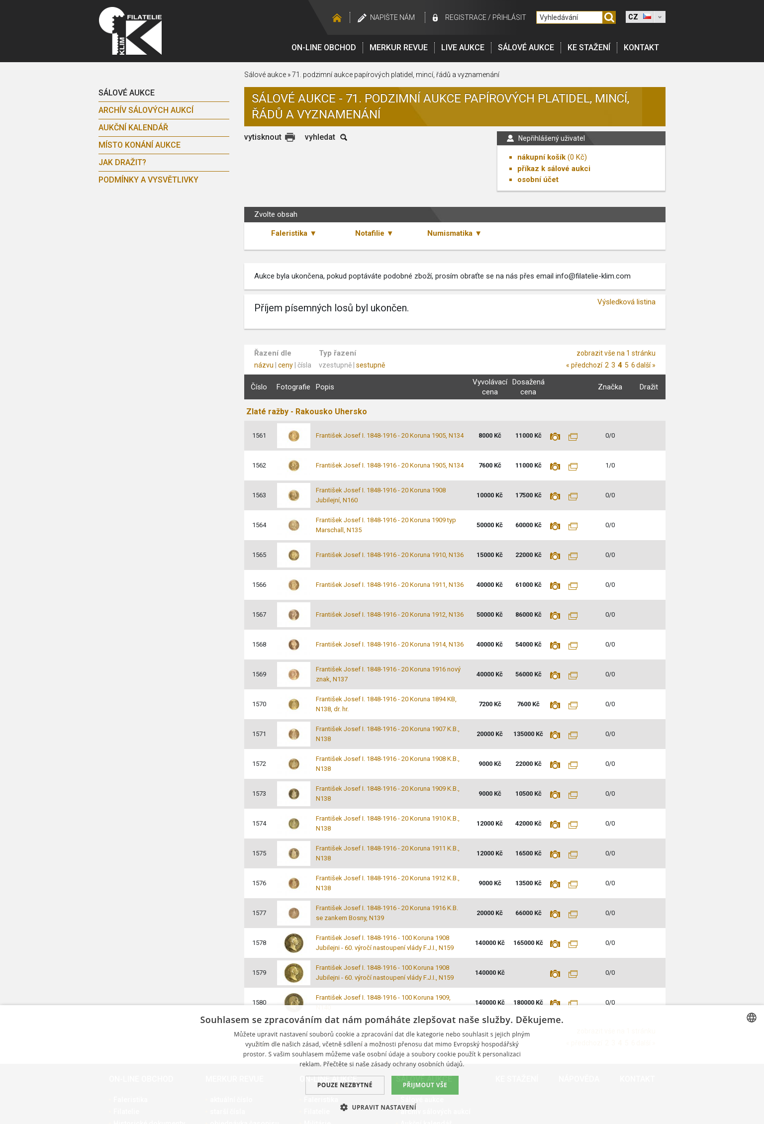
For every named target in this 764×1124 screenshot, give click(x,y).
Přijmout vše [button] (425, 1085)
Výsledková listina (626, 301)
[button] (382, 1107)
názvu (264, 365)
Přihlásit (509, 17)
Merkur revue (399, 47)
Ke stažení (589, 47)
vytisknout (263, 137)
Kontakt (641, 47)
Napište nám (392, 17)
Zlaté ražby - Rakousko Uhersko (306, 411)
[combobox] (752, 1018)
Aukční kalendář (133, 127)
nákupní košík (541, 157)
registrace (465, 17)
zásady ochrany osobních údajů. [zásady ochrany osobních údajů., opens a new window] (418, 1064)
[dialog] (382, 1064)
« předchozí (584, 365)
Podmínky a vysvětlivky (148, 180)
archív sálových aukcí (145, 110)
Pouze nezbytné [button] (345, 1085)
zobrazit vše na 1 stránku (616, 353)
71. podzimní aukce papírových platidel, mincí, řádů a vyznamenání (395, 75)
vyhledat (320, 137)
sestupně (370, 365)
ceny (285, 365)
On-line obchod (323, 47)
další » (646, 365)
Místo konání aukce (139, 145)
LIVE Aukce (462, 47)
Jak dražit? (122, 162)
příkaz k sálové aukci (553, 168)
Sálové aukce (526, 47)
